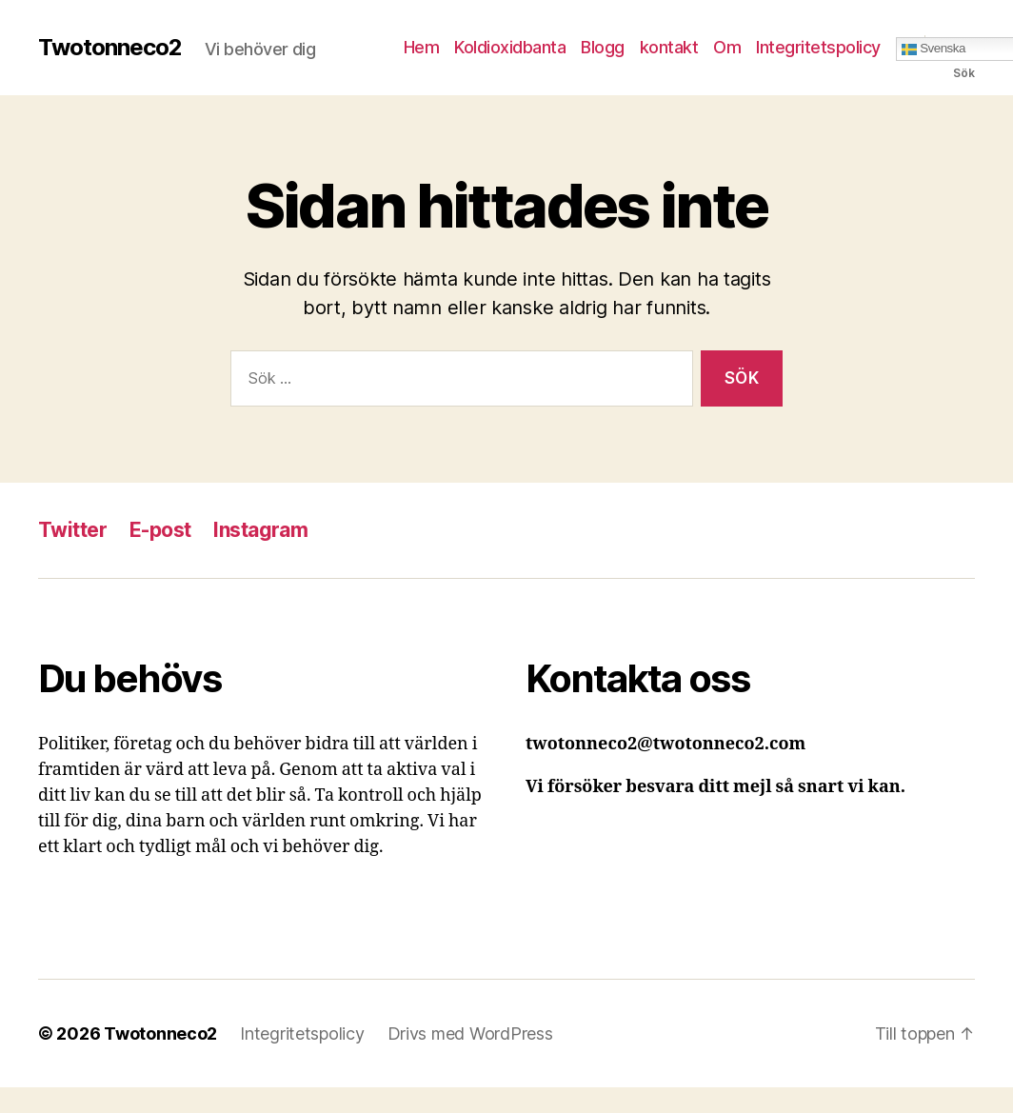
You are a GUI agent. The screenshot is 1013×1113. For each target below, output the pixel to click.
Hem (422, 47)
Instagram (260, 530)
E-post (160, 530)
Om (727, 47)
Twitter (72, 530)
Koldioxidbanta (510, 47)
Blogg (603, 47)
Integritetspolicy (818, 47)
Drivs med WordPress (470, 1033)
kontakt (669, 47)
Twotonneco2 (110, 47)
